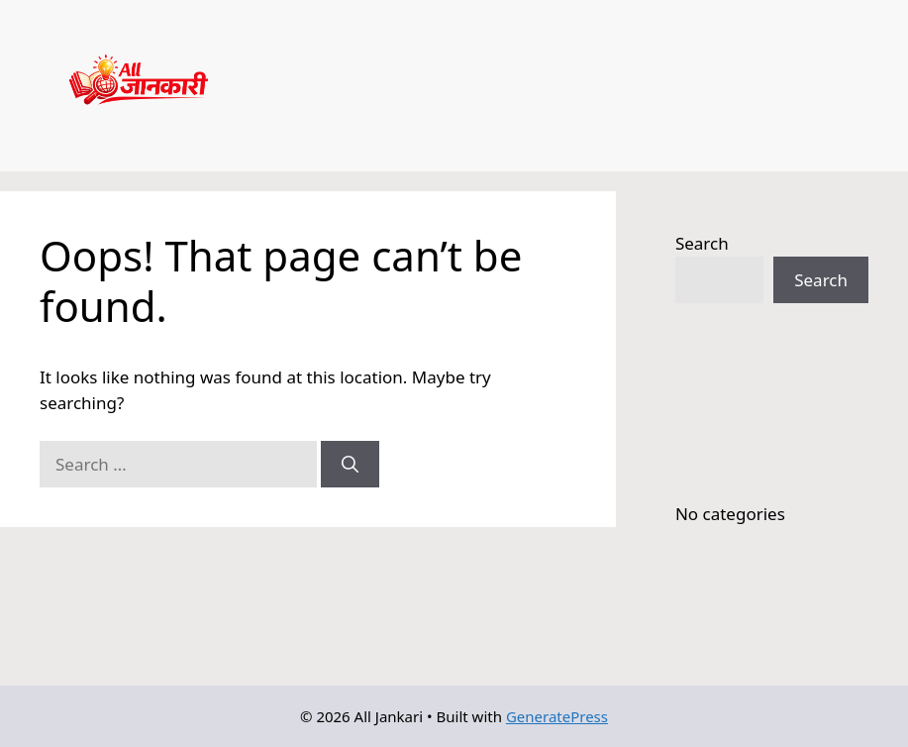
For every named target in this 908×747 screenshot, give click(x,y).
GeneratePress (557, 716)
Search (702, 243)
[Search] (350, 464)
